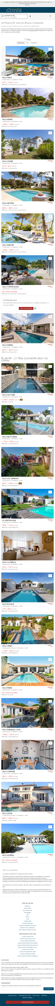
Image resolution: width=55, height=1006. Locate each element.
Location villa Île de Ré (27, 936)
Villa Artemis (8, 203)
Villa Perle (7, 77)
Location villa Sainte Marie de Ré (27, 951)
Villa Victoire (8, 395)
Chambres (34, 43)
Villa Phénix (7, 345)
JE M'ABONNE (49, 988)
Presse (27, 916)
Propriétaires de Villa (25, 995)
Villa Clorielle (9, 562)
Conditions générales (27, 922)
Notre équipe (27, 907)
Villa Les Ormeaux (10, 478)
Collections (27, 905)
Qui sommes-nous (27, 909)
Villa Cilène (7, 161)
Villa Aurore (8, 245)
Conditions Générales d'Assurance (27, 925)
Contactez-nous (27, 1002)
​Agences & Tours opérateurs (27, 927)
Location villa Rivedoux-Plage (27, 953)
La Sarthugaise (9, 520)
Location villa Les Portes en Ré (27, 938)
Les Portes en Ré (33, 30)
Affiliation (44, 995)
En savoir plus (32, 3)
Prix (27, 43)
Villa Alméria (8, 854)
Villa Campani (8, 771)
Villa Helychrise (9, 437)
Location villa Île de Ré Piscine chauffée (27, 942)
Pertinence (21, 43)
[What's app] (34, 308)
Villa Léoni (7, 813)
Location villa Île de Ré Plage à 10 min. (27, 946)
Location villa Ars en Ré (27, 949)
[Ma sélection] (51, 16)
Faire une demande (26, 308)
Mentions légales (27, 997)
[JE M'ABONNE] (22, 988)
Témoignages (27, 912)
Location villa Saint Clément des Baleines (27, 955)
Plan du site (36, 995)
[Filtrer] (30, 16)
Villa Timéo (7, 646)
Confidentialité (27, 920)
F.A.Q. (27, 918)
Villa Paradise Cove (11, 729)
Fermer (27, 5)
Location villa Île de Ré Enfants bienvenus (27, 944)
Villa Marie (7, 687)
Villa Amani (7, 119)
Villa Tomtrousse (10, 287)
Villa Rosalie (8, 604)
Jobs (27, 914)
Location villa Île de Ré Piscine (27, 940)
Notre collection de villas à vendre (27, 929)
